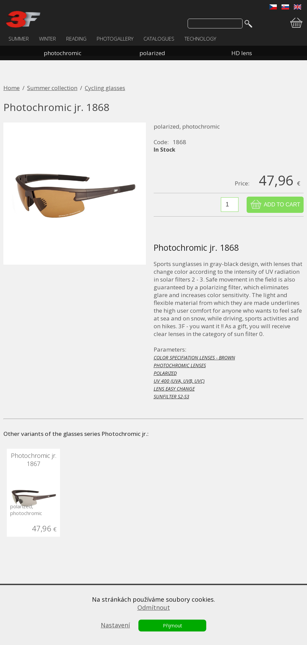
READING (76, 38)
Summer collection (52, 88)
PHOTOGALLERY (115, 38)
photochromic (62, 53)
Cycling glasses (105, 88)
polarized (152, 53)
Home (11, 88)
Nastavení (115, 625)
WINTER (47, 38)
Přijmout (172, 625)
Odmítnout (153, 607)
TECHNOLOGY (200, 38)
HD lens (241, 53)
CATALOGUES (158, 38)
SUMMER (18, 38)
